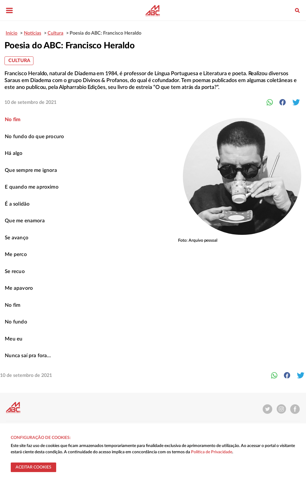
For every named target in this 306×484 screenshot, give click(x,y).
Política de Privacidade (211, 452)
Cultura (19, 60)
